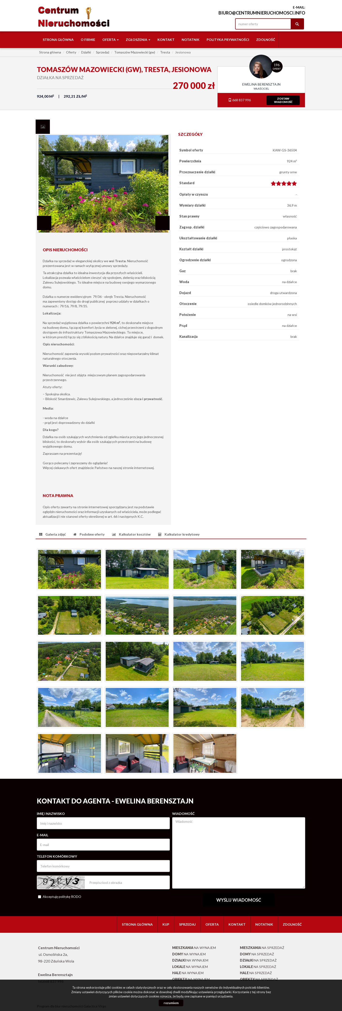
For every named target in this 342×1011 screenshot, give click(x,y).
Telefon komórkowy (57, 856)
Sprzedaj (187, 924)
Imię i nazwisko (51, 814)
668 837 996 (239, 100)
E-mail (42, 835)
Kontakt (166, 40)
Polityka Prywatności (228, 40)
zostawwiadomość (283, 100)
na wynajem (194, 948)
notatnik (191, 40)
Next (162, 223)
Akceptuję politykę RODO (59, 897)
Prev (44, 223)
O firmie (88, 40)
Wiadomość (183, 814)
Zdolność (265, 40)
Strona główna (58, 40)
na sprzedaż (262, 948)
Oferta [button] (110, 40)
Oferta (212, 924)
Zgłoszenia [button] (138, 40)
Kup (165, 924)
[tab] (43, 127)
